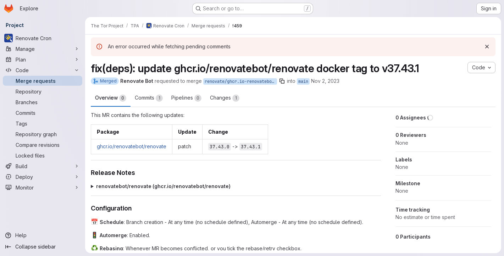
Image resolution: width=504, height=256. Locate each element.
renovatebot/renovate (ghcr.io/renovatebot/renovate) (163, 186)
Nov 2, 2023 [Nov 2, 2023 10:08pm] (325, 81)
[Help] (42, 235)
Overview (110, 98)
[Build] (42, 166)
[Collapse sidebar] (42, 247)
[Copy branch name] (282, 81)
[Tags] (42, 123)
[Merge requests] (42, 81)
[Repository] (42, 91)
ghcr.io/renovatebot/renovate (131, 146)
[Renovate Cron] (42, 38)
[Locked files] (42, 155)
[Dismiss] (487, 46)
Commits (149, 98)
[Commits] (42, 113)
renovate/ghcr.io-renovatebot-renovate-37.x (241, 81)
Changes (224, 98)
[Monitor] (42, 187)
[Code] (42, 70)
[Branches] (42, 102)
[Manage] (42, 49)
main (303, 81)
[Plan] (42, 59)
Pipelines (186, 98)
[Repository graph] (42, 134)
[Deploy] (42, 177)
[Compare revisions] (42, 145)
